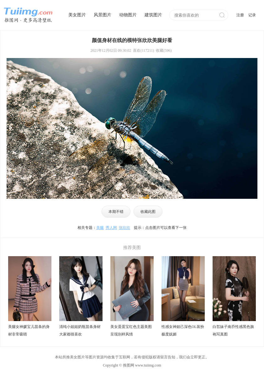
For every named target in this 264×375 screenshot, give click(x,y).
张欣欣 (124, 227)
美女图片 (77, 15)
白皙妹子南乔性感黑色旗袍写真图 (233, 330)
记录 (252, 15)
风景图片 (102, 15)
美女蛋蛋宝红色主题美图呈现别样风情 (131, 330)
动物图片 (128, 15)
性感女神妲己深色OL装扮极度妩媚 (182, 330)
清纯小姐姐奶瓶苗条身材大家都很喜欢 (80, 330)
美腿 (100, 227)
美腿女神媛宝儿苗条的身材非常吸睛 (29, 330)
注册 (240, 15)
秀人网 (111, 227)
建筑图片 (153, 15)
